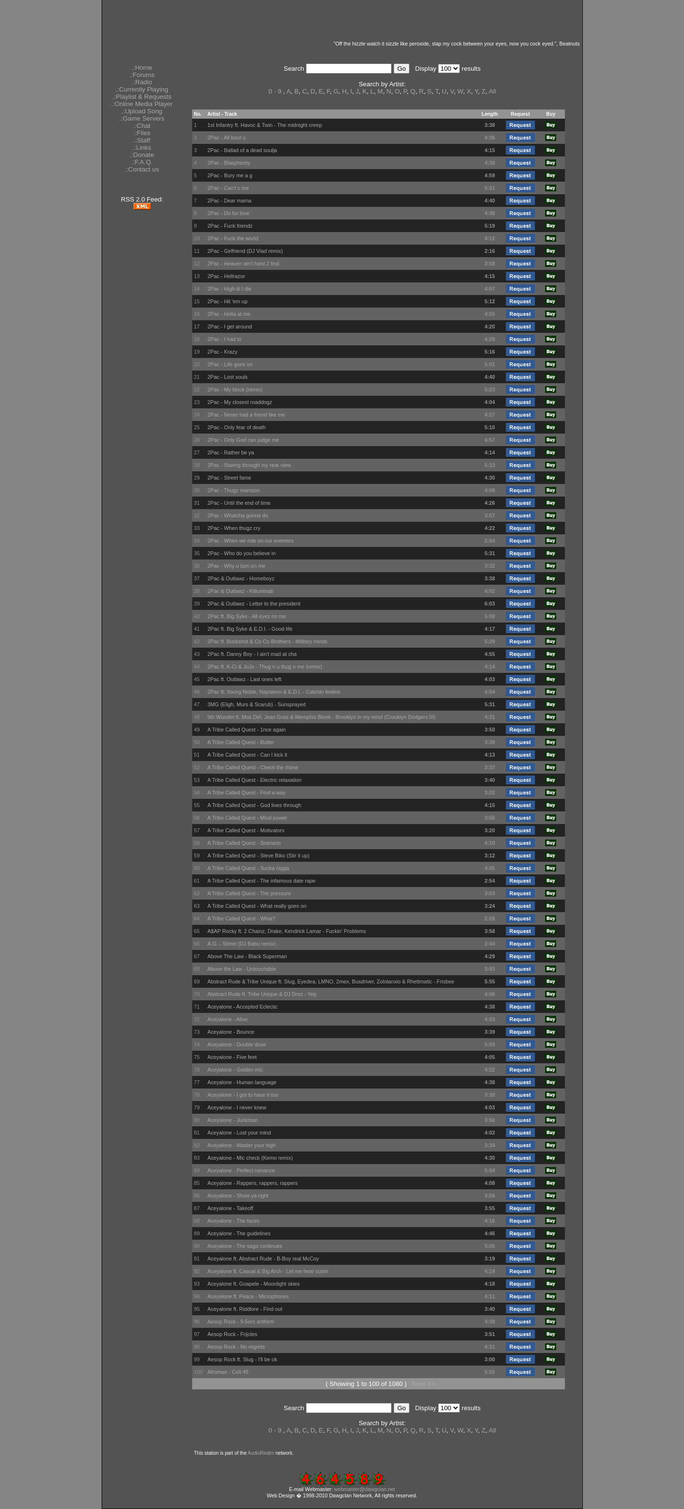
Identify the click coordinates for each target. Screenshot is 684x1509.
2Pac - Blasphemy (228, 163)
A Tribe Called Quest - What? (241, 918)
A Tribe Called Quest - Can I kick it (247, 755)
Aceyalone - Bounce (230, 1032)
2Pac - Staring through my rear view (249, 465)
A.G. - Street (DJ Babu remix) (241, 944)
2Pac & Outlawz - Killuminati (240, 591)
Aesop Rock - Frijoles (232, 1334)
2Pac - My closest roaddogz (239, 402)
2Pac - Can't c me (228, 188)
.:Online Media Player (141, 104)
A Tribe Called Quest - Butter (240, 742)
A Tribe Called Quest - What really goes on (256, 906)
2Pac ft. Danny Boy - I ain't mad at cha (251, 654)
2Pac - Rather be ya (230, 452)
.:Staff (142, 140)
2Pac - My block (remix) (234, 389)
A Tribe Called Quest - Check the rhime (252, 767)
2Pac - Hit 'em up (227, 301)
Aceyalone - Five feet (232, 1057)
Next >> (423, 1383)
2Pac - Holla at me (228, 314)
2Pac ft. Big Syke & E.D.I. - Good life (249, 629)
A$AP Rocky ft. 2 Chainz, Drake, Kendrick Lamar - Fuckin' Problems (286, 931)
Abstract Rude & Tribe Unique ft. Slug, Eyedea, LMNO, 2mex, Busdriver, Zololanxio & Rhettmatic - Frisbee (330, 981)
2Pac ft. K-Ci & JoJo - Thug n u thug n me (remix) (264, 666)
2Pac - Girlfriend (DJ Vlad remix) (245, 251)
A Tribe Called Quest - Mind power (247, 818)
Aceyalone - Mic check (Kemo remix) (249, 1158)
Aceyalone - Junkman (232, 1120)
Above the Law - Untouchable (241, 969)
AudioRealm (261, 1453)
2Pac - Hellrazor (226, 276)
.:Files (142, 133)
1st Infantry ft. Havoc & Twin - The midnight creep (264, 125)
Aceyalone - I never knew (236, 1107)
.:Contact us (141, 169)
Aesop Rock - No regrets (236, 1347)
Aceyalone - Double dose (236, 1044)
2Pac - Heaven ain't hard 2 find (243, 263)
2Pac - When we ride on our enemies (250, 541)
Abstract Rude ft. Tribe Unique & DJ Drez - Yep (261, 994)
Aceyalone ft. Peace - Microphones (248, 1296)
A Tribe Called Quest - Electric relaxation (254, 780)
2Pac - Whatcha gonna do (237, 515)
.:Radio (142, 82)
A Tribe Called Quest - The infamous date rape (261, 881)
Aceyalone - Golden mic (235, 1070)
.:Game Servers (141, 118)
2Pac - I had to (224, 339)
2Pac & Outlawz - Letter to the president (253, 604)
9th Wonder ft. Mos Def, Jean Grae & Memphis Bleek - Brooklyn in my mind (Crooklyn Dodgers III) (321, 717)
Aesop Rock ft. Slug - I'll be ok (242, 1359)
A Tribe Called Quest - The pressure (249, 893)
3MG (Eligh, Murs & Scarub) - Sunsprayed (256, 704)
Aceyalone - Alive (227, 1019)
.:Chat (142, 125)
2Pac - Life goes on (229, 364)
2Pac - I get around (229, 326)
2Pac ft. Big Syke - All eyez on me (246, 616)
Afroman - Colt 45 (227, 1372)
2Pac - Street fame (229, 478)
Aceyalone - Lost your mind (239, 1133)
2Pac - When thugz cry (233, 528)
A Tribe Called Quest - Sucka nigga (248, 868)
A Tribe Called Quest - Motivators (245, 830)
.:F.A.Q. (141, 162)
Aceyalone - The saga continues (244, 1246)
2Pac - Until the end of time (239, 503)
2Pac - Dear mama (229, 200)
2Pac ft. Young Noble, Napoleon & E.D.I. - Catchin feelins (273, 692)
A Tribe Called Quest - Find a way (246, 792)
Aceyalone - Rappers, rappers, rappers (252, 1183)
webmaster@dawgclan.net (364, 1489)
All (492, 91)
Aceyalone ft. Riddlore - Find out (244, 1309)
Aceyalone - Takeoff (230, 1208)
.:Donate (142, 154)
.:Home (142, 67)
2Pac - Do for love (228, 213)
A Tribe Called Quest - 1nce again (246, 729)
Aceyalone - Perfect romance (241, 1170)
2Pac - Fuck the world (232, 238)
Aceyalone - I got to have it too (242, 1095)
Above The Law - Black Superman (247, 956)
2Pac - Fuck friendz (229, 226)
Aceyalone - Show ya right (237, 1195)
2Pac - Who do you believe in (241, 553)
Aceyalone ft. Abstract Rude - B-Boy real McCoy (263, 1258)
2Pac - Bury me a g (229, 175)
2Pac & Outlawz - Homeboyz (240, 578)
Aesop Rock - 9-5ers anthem (240, 1321)
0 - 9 (275, 91)
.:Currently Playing (142, 89)
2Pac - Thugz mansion (233, 490)
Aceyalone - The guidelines (238, 1233)
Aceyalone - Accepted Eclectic (242, 1007)
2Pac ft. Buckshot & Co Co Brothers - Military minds (267, 641)
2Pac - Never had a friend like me (246, 415)
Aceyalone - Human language (241, 1082)
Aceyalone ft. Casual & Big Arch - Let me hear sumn (267, 1271)
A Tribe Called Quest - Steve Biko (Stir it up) (258, 855)
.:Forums (142, 74)
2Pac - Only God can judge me (243, 440)
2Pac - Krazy (222, 352)
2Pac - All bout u (226, 137)
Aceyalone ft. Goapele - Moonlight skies (253, 1284)
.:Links (142, 147)
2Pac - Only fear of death (236, 427)
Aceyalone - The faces (233, 1221)
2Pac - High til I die (229, 289)
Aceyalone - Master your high (241, 1145)
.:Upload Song (142, 111)
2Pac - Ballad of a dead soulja (242, 150)
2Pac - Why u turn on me (236, 566)
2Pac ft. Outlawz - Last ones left (244, 679)
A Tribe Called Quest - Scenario (244, 843)
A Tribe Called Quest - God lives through (254, 805)
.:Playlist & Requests (141, 96)
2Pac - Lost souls (227, 377)
